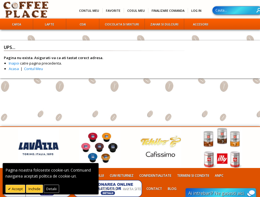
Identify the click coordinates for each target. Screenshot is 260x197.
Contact (154, 188)
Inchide (34, 188)
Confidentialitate (155, 175)
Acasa (14, 68)
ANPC (219, 175)
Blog (172, 188)
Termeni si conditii (193, 175)
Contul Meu (33, 68)
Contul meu (89, 10)
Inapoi (14, 63)
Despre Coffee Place (100, 188)
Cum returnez (122, 175)
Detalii (51, 188)
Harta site (132, 188)
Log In (196, 10)
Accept (17, 188)
